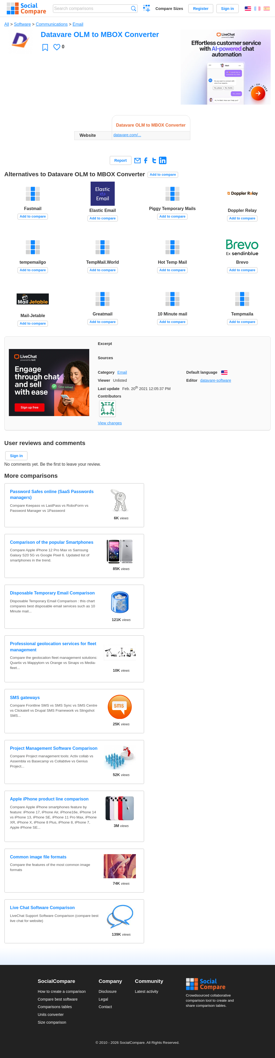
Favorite (45, 47)
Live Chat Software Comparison (42, 907)
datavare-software (215, 380)
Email (78, 24)
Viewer (104, 380)
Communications (52, 24)
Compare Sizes (169, 8)
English (248, 8)
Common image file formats (38, 857)
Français (257, 8)
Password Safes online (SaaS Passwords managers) (52, 494)
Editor (192, 380)
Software (22, 24)
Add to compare (163, 174)
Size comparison (52, 1022)
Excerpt (105, 343)
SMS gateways (25, 697)
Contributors (109, 396)
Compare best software (58, 999)
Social (211, 984)
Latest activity (146, 991)
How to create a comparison (62, 991)
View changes (110, 423)
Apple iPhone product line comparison (49, 799)
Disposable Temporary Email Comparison (52, 593)
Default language (201, 372)
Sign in (227, 8)
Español (266, 8)
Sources (105, 358)
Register (201, 8)
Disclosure (108, 991)
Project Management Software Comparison (53, 748)
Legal (103, 999)
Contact (105, 1007)
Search (133, 8)
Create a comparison (146, 9)
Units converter (51, 1014)
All (6, 24)
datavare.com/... (127, 135)
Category (106, 372)
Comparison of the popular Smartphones (51, 542)
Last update (109, 389)
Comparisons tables (55, 1007)
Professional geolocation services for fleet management (53, 646)
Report (120, 160)
